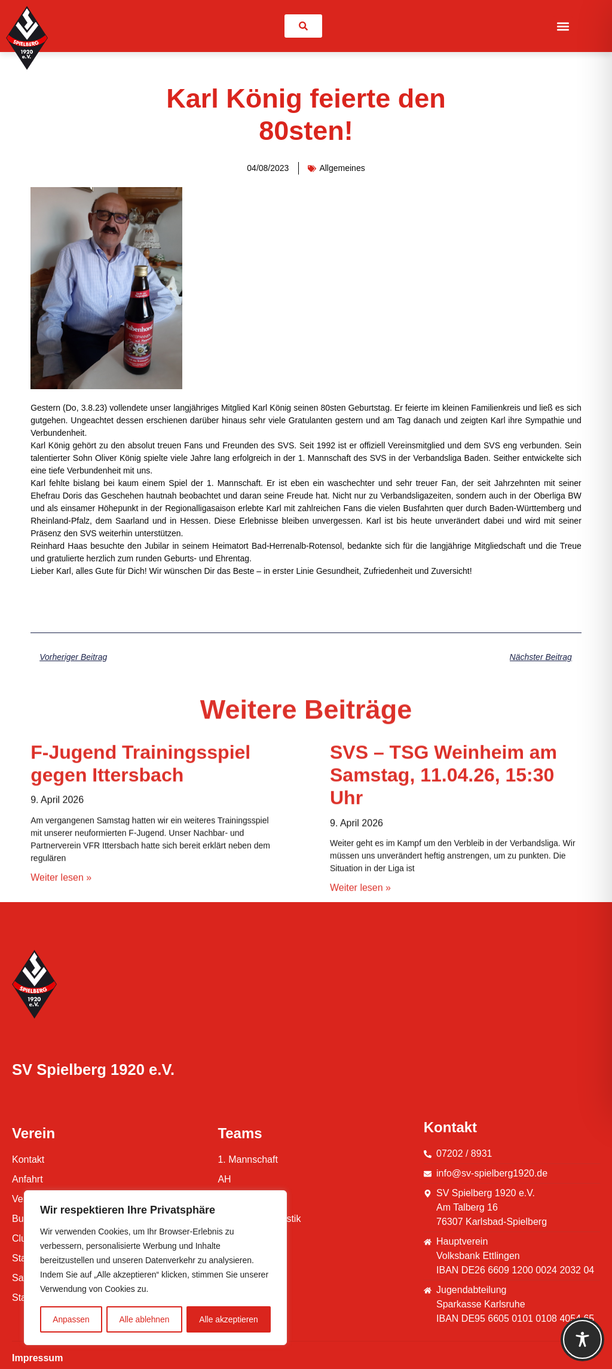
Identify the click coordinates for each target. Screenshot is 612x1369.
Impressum (37, 1358)
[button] (563, 26)
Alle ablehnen (144, 1319)
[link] (303, 26)
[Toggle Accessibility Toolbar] (582, 1339)
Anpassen (71, 1319)
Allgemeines (342, 168)
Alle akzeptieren (229, 1319)
